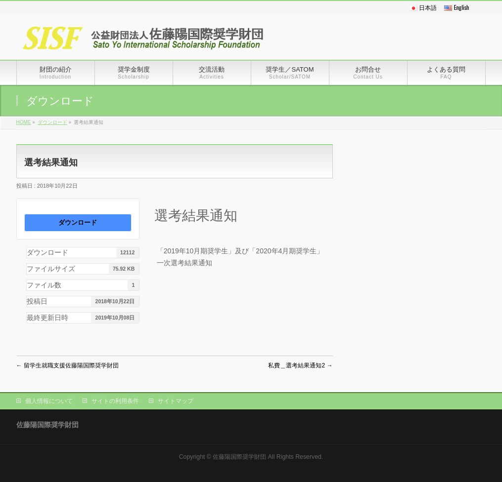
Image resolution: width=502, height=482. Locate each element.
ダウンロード (52, 122)
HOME (23, 122)
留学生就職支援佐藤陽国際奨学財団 (67, 365)
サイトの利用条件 (115, 401)
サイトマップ (175, 401)
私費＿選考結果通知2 (300, 365)
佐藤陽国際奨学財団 (239, 456)
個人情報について (49, 401)
